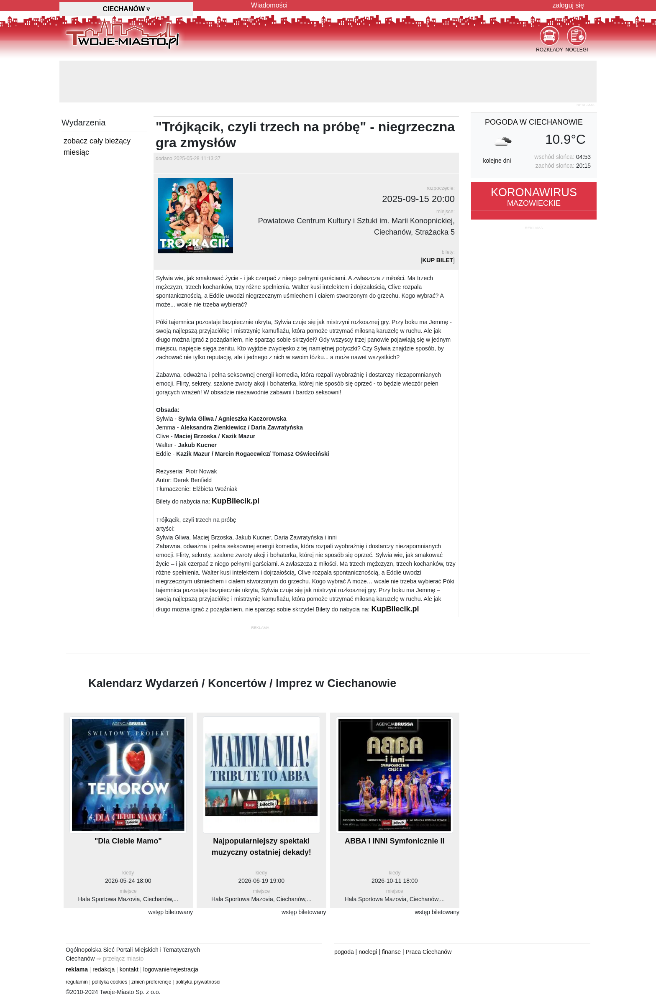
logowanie (156, 969)
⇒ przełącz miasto (120, 958)
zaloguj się (568, 5)
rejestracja (184, 969)
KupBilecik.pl (235, 501)
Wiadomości (269, 5)
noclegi (368, 951)
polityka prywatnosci (197, 982)
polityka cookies (110, 982)
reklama (77, 969)
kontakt (129, 969)
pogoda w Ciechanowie (534, 122)
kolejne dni (497, 160)
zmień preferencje (151, 982)
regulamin (77, 982)
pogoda (344, 951)
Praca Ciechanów (429, 951)
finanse (391, 951)
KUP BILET (437, 260)
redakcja (103, 969)
